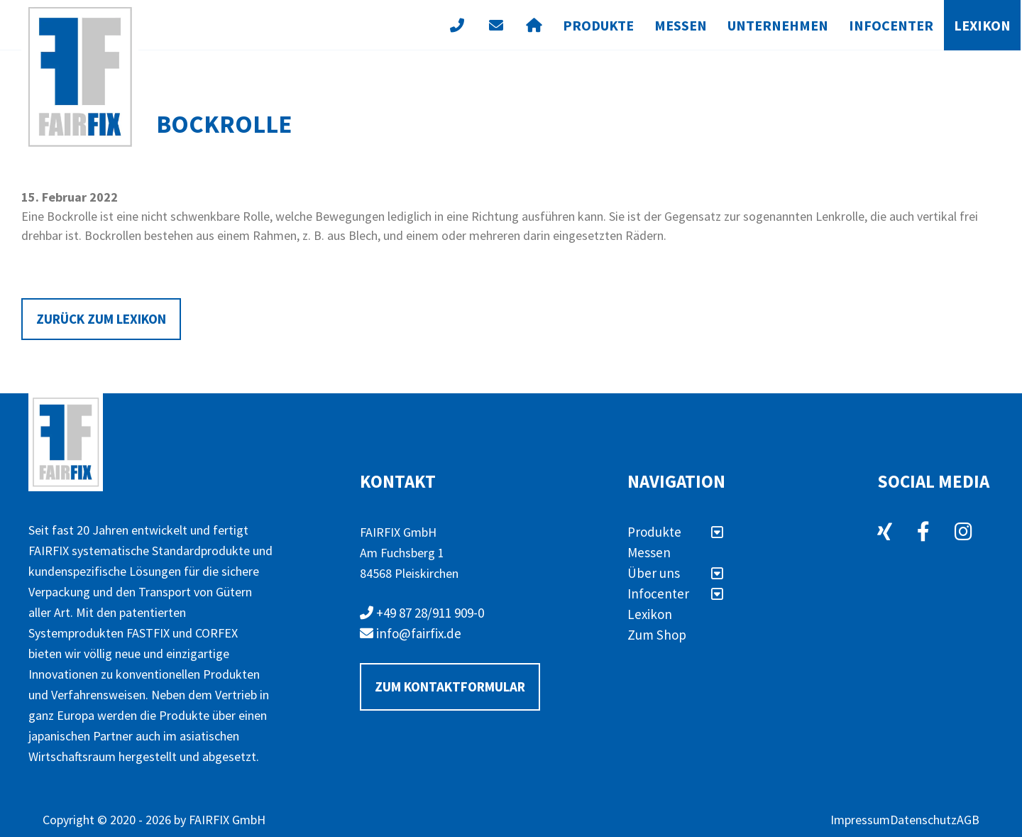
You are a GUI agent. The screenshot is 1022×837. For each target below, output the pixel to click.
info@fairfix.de (410, 633)
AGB (968, 819)
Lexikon (982, 25)
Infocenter (891, 25)
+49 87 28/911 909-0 (422, 612)
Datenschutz (923, 819)
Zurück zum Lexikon (101, 318)
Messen (680, 25)
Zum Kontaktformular (450, 686)
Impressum (860, 819)
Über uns (675, 572)
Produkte (598, 25)
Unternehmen (777, 25)
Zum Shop (656, 634)
